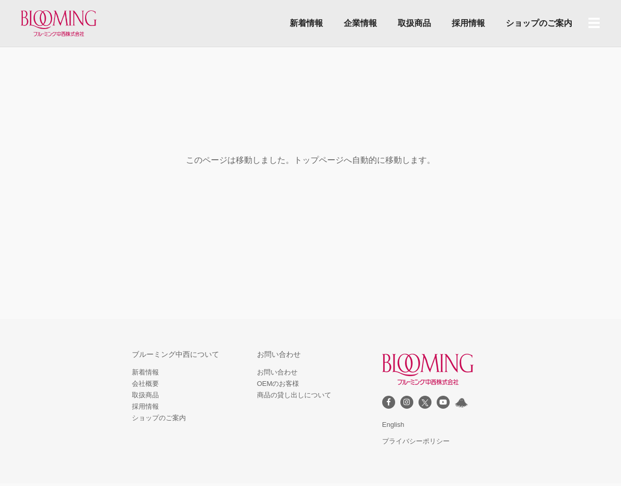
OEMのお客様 (278, 383)
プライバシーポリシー (416, 441)
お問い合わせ (277, 372)
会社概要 (145, 383)
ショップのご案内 (539, 23)
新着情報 (306, 23)
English (393, 424)
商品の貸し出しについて (294, 395)
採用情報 (468, 23)
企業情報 (360, 23)
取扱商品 (414, 23)
